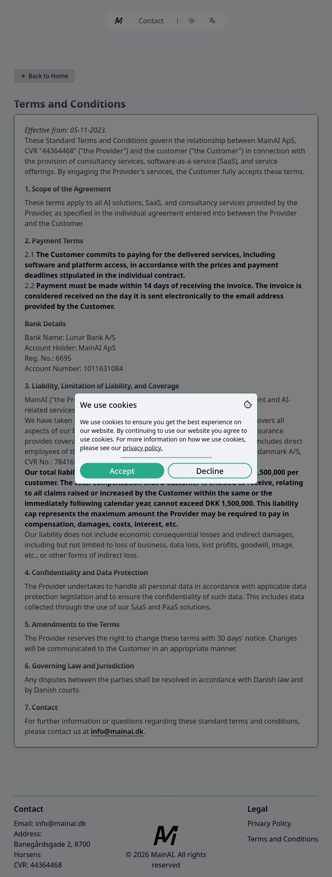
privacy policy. (143, 448)
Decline (210, 471)
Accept (122, 471)
